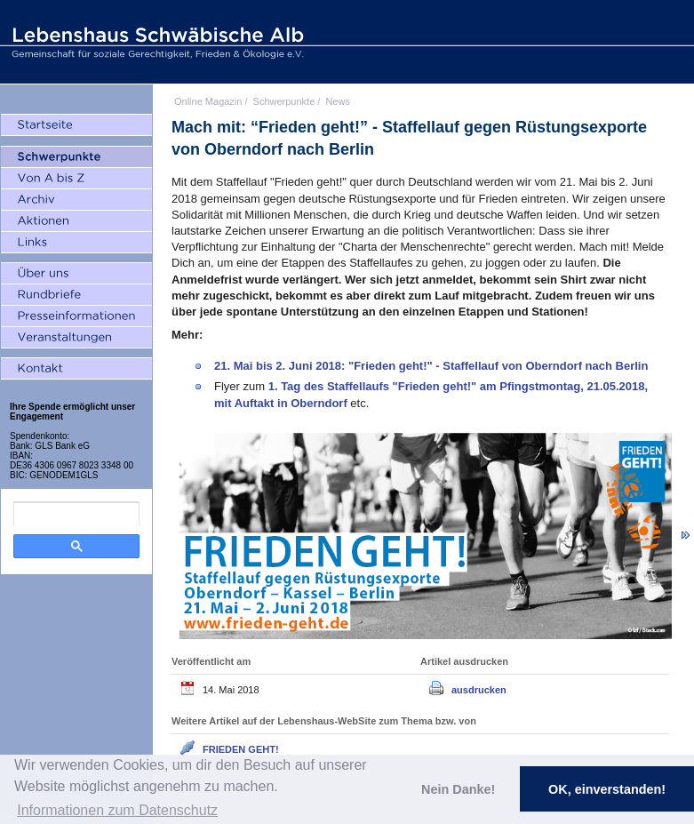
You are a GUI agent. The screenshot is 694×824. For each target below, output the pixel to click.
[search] (76, 513)
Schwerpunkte (284, 101)
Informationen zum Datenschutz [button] (117, 810)
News (337, 101)
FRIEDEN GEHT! (241, 749)
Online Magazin (208, 101)
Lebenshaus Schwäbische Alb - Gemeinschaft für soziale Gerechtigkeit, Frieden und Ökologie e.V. (155, 42)
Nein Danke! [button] (458, 789)
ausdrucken (479, 689)
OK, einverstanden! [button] (607, 789)
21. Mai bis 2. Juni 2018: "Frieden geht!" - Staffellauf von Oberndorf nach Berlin (431, 365)
